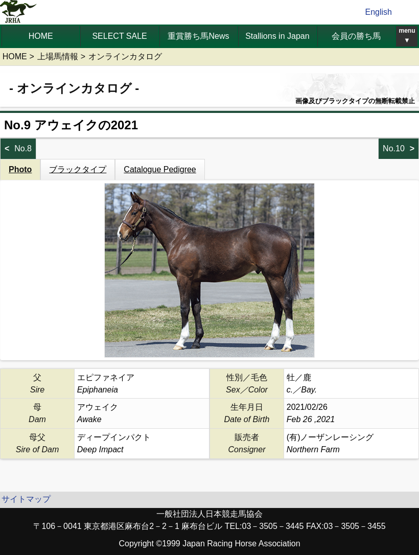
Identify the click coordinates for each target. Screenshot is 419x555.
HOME (41, 36)
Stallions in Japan (277, 36)
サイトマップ (26, 499)
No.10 (394, 148)
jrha (18, 12)
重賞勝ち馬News (198, 36)
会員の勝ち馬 (356, 36)
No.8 (23, 148)
